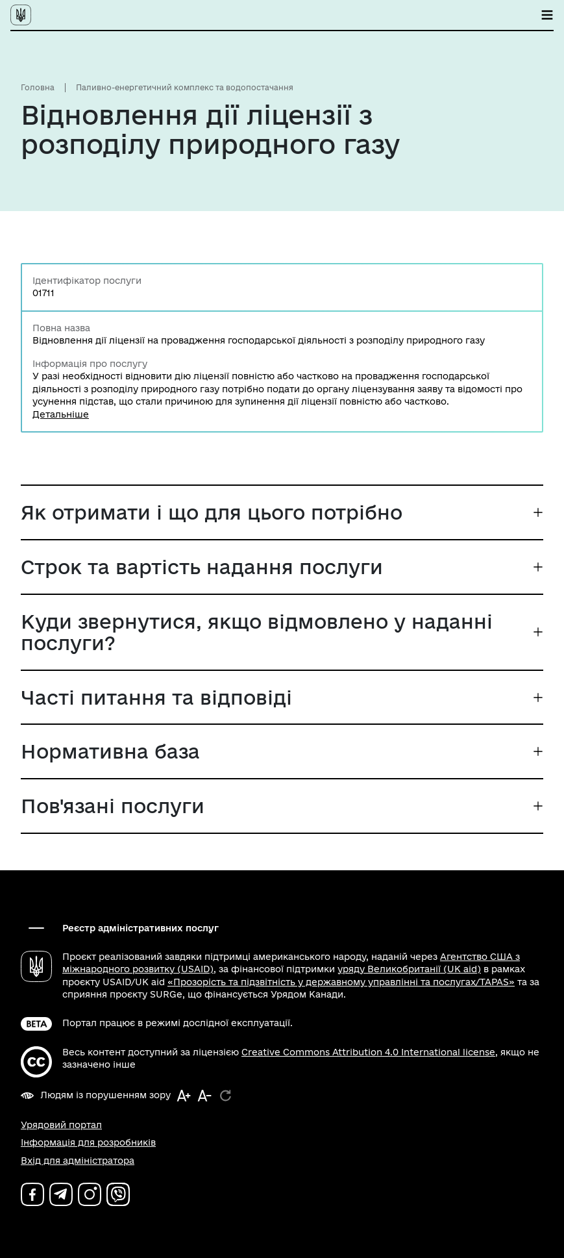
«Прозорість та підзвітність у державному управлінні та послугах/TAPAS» (341, 982)
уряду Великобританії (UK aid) (409, 969)
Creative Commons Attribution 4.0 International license (368, 1052)
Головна (38, 87)
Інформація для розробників (88, 1142)
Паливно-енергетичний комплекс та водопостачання (184, 87)
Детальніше (60, 414)
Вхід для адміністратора (77, 1160)
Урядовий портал (61, 1125)
